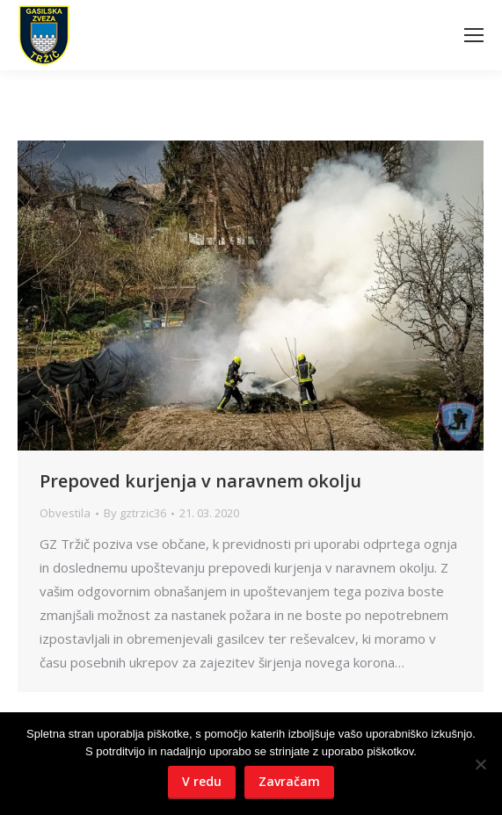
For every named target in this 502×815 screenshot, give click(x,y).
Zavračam (289, 781)
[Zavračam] (480, 764)
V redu (202, 781)
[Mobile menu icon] (473, 35)
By (135, 513)
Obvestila (65, 513)
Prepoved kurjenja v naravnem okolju (200, 481)
